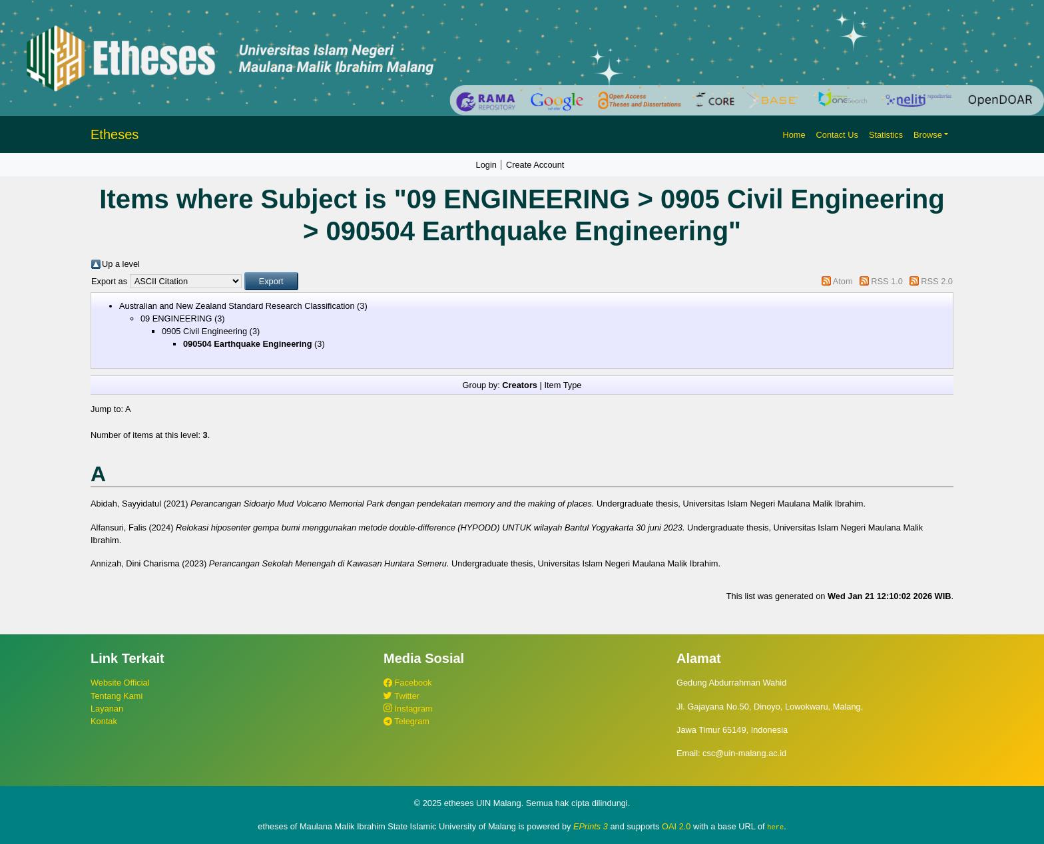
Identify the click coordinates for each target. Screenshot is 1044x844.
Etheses (114, 134)
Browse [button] (928, 135)
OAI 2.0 (676, 826)
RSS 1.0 (887, 281)
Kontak (104, 721)
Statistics (886, 135)
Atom (843, 281)
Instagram (408, 709)
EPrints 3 (590, 826)
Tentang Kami (116, 696)
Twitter (401, 696)
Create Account (535, 165)
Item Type (562, 385)
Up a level (121, 264)
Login (486, 165)
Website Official (120, 683)
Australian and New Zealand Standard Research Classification (237, 306)
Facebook (408, 683)
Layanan (107, 709)
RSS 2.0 (937, 281)
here (775, 826)
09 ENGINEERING (176, 318)
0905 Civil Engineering (204, 331)
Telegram (406, 721)
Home (793, 135)
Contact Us (837, 135)
